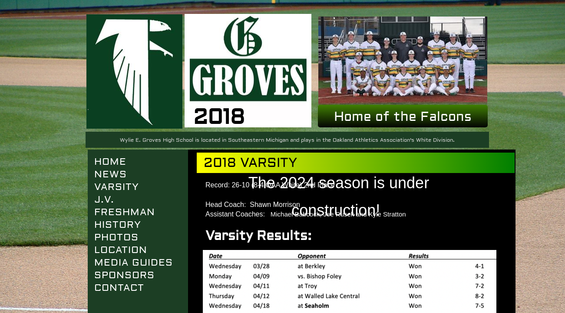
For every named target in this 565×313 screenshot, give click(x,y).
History (117, 225)
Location (120, 250)
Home (110, 162)
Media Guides (133, 262)
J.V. (104, 199)
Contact (119, 288)
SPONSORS (124, 275)
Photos (116, 237)
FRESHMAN (124, 212)
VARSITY (116, 187)
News (110, 174)
